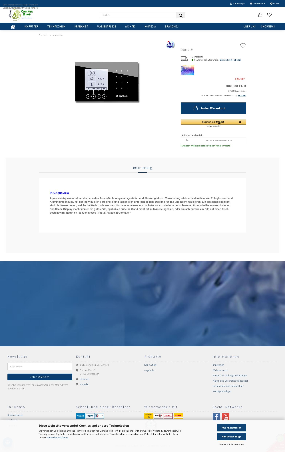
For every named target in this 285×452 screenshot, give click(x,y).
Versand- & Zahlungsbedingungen (230, 375)
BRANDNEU (171, 26)
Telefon (275, 3)
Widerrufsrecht (220, 370)
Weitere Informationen (231, 444)
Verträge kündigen (222, 391)
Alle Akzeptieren (231, 427)
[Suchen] (180, 15)
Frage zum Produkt (194, 135)
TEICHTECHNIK (56, 26)
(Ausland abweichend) (230, 60)
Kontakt (84, 384)
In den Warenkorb (209, 108)
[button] (260, 15)
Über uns (249, 26)
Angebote (149, 370)
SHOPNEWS (268, 26)
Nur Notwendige (231, 436)
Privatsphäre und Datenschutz (228, 386)
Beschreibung (142, 168)
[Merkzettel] (269, 15)
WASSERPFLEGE (106, 26)
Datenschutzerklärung (57, 437)
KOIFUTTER (31, 26)
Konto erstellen (15, 415)
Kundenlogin (237, 3)
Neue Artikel (150, 364)
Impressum (218, 364)
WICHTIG (130, 26)
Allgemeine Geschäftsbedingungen (230, 380)
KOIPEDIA (150, 26)
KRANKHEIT (81, 26)
